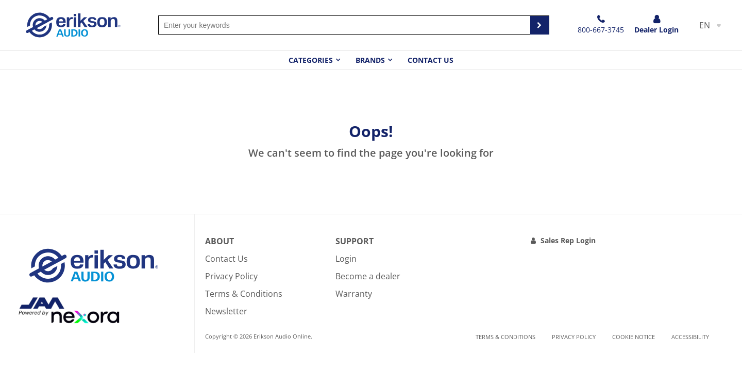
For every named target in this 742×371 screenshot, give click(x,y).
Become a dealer (367, 276)
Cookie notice (633, 337)
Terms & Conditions (243, 293)
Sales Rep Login (568, 240)
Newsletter (226, 311)
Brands (370, 60)
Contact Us (430, 60)
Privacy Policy (231, 276)
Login (346, 258)
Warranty (353, 293)
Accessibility (690, 337)
